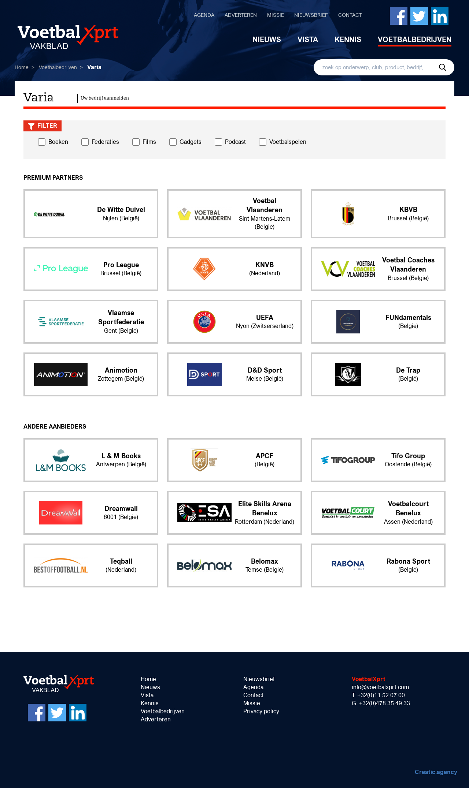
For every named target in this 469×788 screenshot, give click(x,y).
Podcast (235, 141)
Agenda (204, 15)
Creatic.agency (436, 772)
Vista (308, 39)
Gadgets (191, 141)
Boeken (58, 141)
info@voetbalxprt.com (380, 687)
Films (149, 141)
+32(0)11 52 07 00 (381, 695)
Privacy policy (261, 711)
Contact (350, 15)
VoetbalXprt (368, 679)
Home (22, 67)
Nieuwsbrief (311, 15)
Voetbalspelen (287, 141)
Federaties (105, 141)
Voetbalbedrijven (414, 39)
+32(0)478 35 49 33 (384, 703)
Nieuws (266, 39)
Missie (275, 15)
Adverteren (241, 15)
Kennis (348, 39)
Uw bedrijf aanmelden (105, 98)
